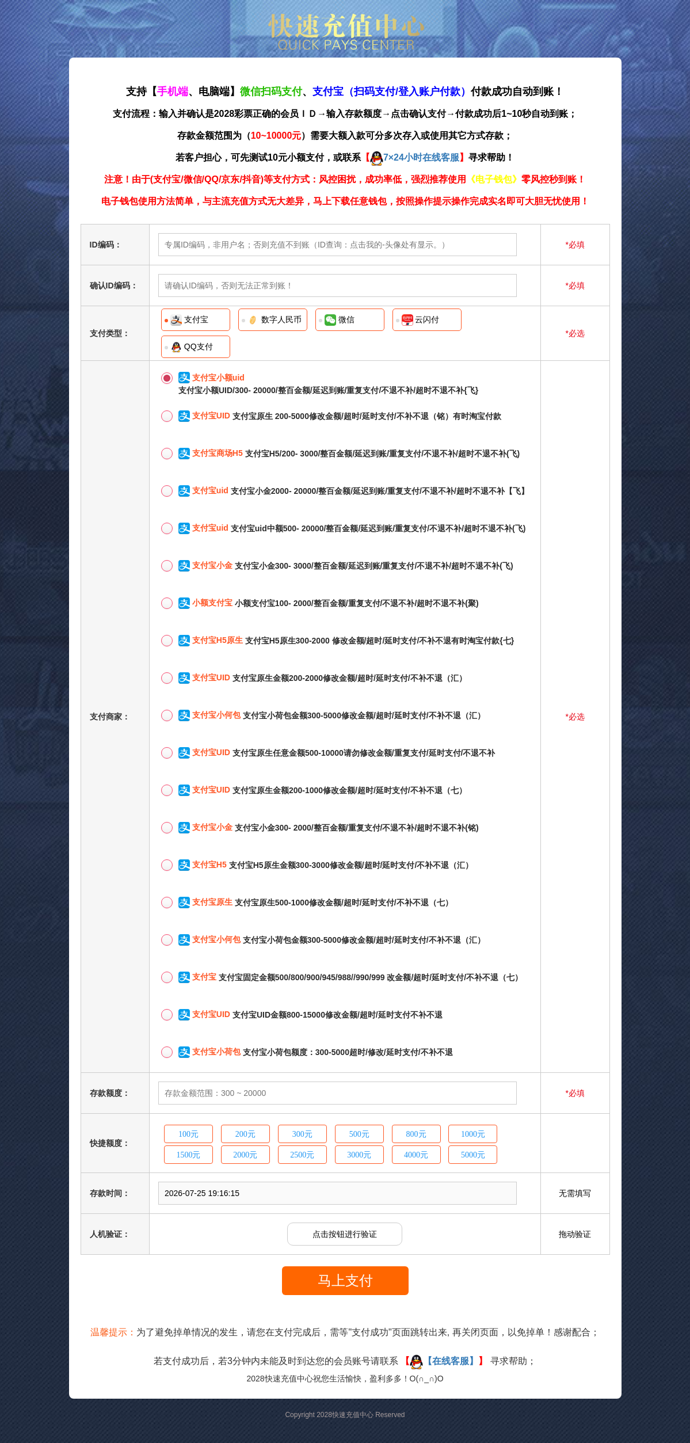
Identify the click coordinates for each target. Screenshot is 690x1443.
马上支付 (345, 1280)
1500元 (188, 1155)
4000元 (416, 1155)
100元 (188, 1134)
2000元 (245, 1155)
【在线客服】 (444, 1361)
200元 (245, 1134)
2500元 (302, 1155)
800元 (416, 1134)
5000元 (473, 1155)
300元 (302, 1134)
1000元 (473, 1134)
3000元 (359, 1155)
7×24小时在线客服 (414, 157)
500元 (359, 1134)
